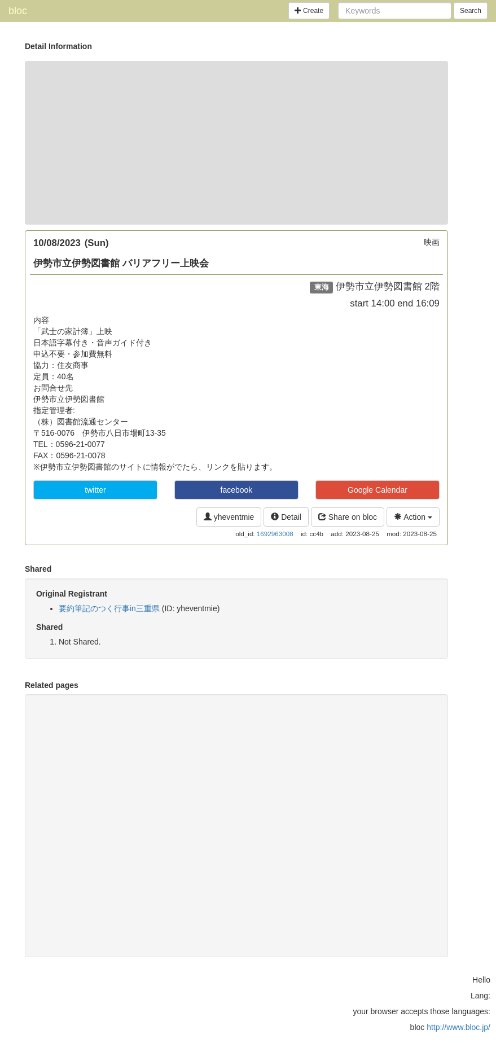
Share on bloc (347, 517)
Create (309, 11)
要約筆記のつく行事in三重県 (109, 608)
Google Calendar (377, 489)
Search (470, 11)
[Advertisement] (236, 143)
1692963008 (275, 533)
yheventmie (229, 517)
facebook (237, 489)
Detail (286, 517)
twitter (95, 489)
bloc (17, 10)
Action (413, 517)
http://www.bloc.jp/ (458, 1027)
